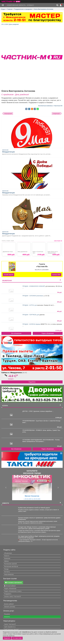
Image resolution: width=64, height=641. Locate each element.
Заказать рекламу (9, 606)
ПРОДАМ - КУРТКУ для (29, 305)
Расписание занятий (10, 564)
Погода (6, 569)
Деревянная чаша (8, 251)
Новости (6, 556)
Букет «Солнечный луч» (38, 252)
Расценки (7, 614)
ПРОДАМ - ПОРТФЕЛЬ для (31, 314)
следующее (56, 113)
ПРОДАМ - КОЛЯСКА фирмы (31, 324)
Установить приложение (13, 582)
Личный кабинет (10, 586)
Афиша (6, 561)
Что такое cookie (17, 638)
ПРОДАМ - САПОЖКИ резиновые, (33, 295)
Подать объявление (48, 333)
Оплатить (7, 616)
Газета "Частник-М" (10, 624)
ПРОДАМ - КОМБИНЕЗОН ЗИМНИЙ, (34, 286)
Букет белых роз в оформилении (53, 252)
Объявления (8, 553)
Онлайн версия (8, 274)
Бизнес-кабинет (9, 604)
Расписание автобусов (11, 566)
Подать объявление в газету (13, 591)
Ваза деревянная (22, 251)
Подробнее (32, 382)
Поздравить (7, 594)
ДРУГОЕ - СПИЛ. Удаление (31, 411)
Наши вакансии (9, 574)
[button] (6, 487)
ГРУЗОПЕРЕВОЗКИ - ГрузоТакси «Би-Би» (35, 421)
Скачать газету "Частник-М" (12, 596)
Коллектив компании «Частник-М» (50, 105)
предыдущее (8, 113)
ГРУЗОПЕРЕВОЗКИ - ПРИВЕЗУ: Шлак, (34, 430)
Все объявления (16, 333)
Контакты (7, 571)
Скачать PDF (56, 274)
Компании (7, 558)
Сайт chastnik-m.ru (9, 627)
